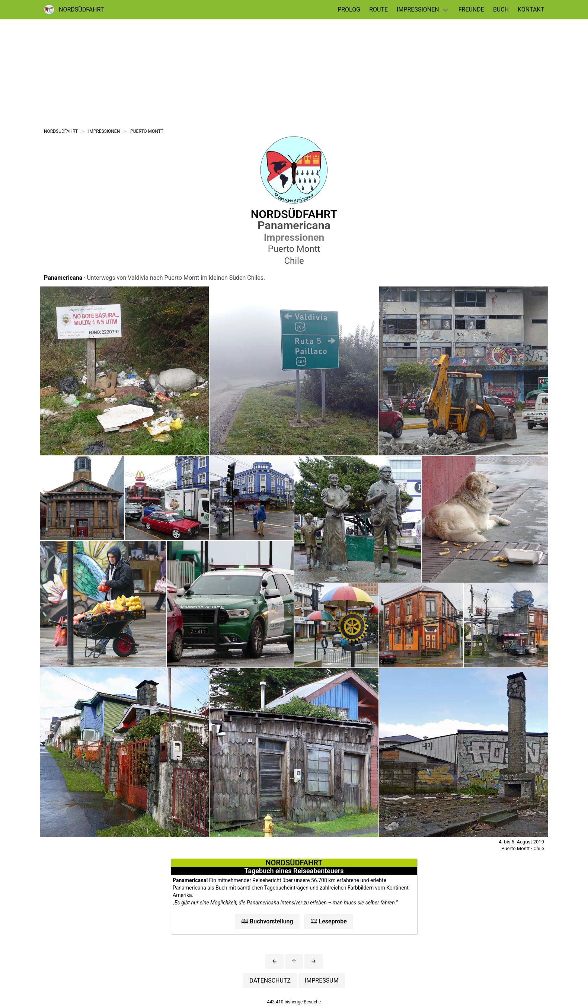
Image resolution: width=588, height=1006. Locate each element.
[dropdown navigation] (423, 9)
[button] (267, 921)
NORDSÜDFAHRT (61, 131)
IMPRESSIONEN (104, 131)
